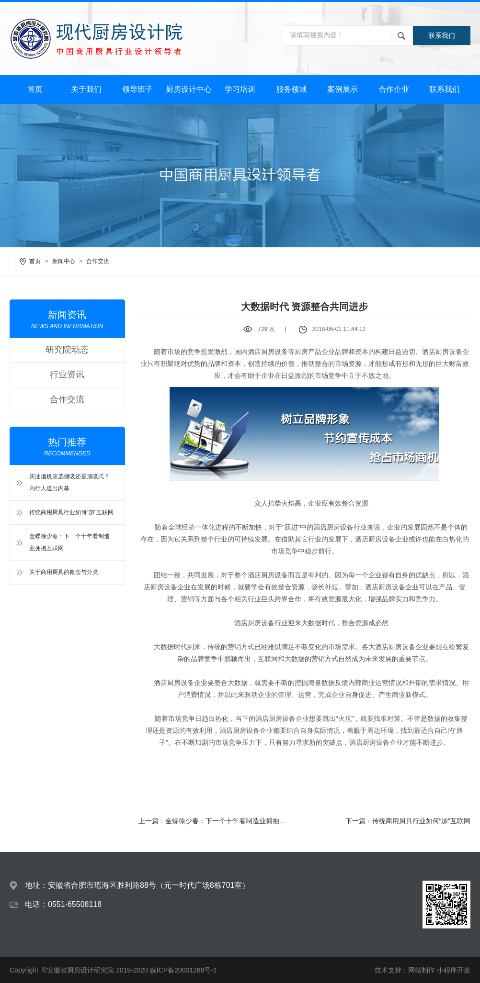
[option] (240, 175)
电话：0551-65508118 (63, 904)
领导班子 (137, 89)
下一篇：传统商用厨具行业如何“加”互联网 (407, 821)
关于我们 (86, 89)
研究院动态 (67, 349)
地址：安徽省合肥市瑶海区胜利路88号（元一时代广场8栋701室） (137, 885)
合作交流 (97, 261)
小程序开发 (453, 970)
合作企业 (393, 89)
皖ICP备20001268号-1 (183, 970)
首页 (35, 89)
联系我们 (441, 35)
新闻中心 (63, 261)
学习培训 (240, 89)
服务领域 (291, 89)
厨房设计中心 (189, 89)
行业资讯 (67, 374)
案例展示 (342, 89)
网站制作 (421, 970)
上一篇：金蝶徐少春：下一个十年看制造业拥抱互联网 (218, 821)
